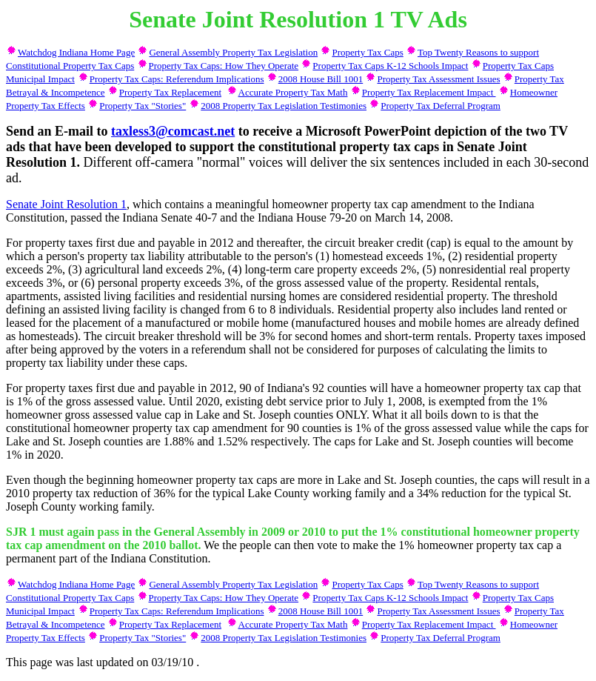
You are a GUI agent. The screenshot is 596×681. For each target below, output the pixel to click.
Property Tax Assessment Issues (438, 78)
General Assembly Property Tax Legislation (233, 52)
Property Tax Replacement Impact (429, 92)
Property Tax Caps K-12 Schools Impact (390, 65)
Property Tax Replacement (170, 92)
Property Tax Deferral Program (440, 105)
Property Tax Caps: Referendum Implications (177, 78)
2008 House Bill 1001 (320, 78)
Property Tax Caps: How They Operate (224, 65)
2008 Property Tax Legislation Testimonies (283, 105)
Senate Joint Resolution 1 (66, 204)
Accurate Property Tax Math (293, 92)
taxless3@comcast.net (173, 131)
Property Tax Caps (367, 52)
